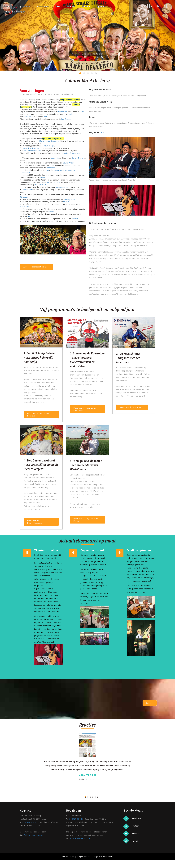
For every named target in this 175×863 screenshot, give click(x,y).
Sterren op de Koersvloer (49, 141)
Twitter (135, 828)
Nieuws (71, 6)
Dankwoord (27, 189)
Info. (36, 185)
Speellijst (101, 6)
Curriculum (43, 6)
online (81, 112)
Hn (30, 116)
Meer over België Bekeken (87, 54)
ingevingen (51, 168)
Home (6, 6)
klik (102, 132)
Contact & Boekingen (14, 11)
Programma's (23, 6)
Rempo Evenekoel (63, 187)
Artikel (71, 163)
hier (47, 170)
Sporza (28, 206)
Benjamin (56, 182)
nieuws (65, 163)
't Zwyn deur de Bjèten (30, 148)
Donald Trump (77, 158)
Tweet (22, 206)
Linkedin (135, 836)
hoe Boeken (66, 119)
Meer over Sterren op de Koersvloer (86, 409)
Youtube (135, 844)
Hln (26, 116)
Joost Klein (54, 158)
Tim (48, 182)
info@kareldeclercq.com (33, 838)
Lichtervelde (62, 112)
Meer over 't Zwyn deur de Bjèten (86, 521)
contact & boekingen (71, 153)
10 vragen (24, 197)
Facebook (136, 820)
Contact (149, 705)
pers (45, 116)
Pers (58, 6)
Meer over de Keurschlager (133, 408)
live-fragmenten (70, 199)
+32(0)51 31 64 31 (30, 825)
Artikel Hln (42, 185)
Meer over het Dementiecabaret (36, 523)
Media (86, 6)
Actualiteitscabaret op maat (37, 267)
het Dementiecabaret (32, 150)
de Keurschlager (47, 146)
